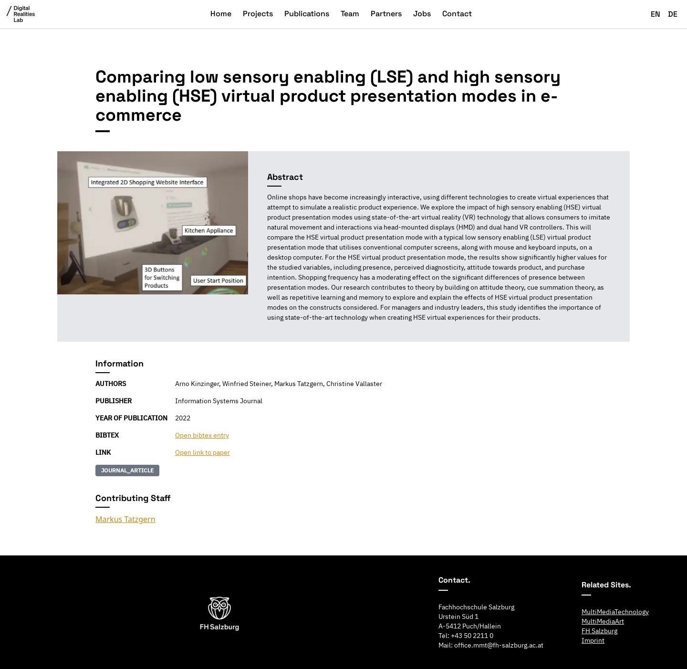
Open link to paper (202, 452)
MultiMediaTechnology (615, 611)
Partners (386, 14)
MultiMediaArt (603, 621)
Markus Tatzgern (125, 519)
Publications (306, 14)
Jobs (422, 14)
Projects (258, 14)
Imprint (593, 640)
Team (350, 14)
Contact (457, 14)
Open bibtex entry (202, 435)
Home (220, 14)
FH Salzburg (599, 631)
